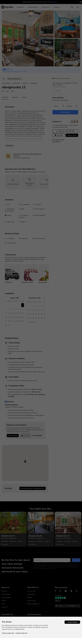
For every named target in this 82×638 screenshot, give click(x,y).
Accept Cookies (72, 622)
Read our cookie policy (8, 633)
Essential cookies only (22, 633)
